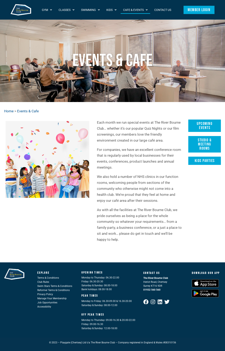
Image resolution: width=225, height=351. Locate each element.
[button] (46, 10)
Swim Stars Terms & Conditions (54, 286)
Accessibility (44, 306)
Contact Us (162, 10)
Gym (47, 10)
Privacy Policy (45, 294)
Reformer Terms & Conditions (53, 290)
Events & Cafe (28, 111)
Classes (66, 10)
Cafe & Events (135, 10)
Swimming (90, 10)
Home (9, 111)
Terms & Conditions (48, 277)
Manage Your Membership (52, 298)
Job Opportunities (47, 302)
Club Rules (43, 282)
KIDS (111, 10)
